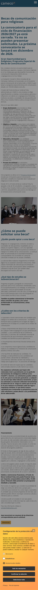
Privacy (5, 585)
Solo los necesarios (19, 568)
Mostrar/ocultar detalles (13, 563)
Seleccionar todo (19, 580)
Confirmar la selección (19, 574)
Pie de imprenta (14, 585)
